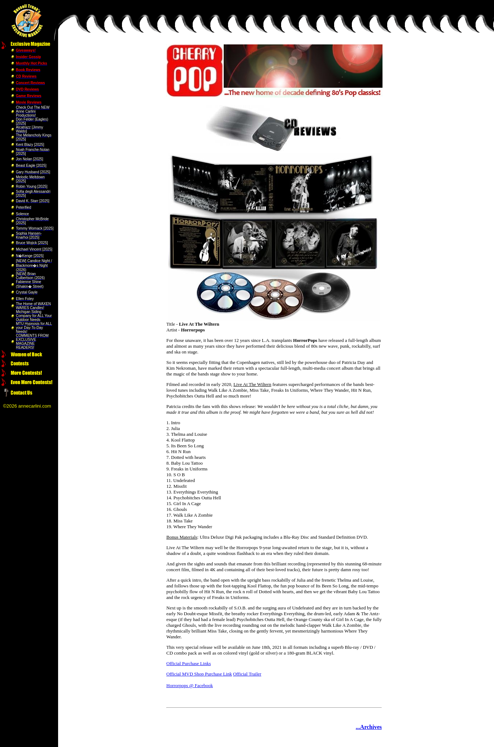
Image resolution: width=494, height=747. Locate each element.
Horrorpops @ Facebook (189, 685)
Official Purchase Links (188, 663)
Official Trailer (247, 674)
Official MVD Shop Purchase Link (199, 674)
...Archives (369, 727)
